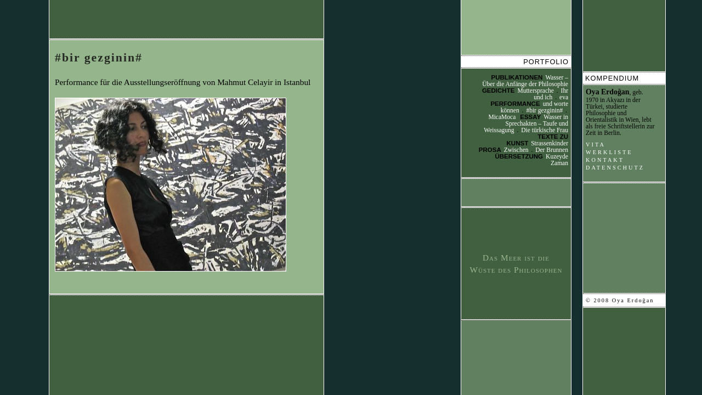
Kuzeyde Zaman (557, 159)
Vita (595, 145)
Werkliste (609, 152)
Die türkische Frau (544, 130)
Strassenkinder (549, 143)
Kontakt (605, 160)
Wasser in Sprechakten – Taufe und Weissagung (526, 123)
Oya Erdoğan (607, 92)
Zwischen (516, 149)
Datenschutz (615, 168)
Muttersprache (535, 90)
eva (563, 97)
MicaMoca (502, 117)
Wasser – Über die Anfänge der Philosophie (525, 80)
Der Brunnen (551, 149)
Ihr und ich (551, 93)
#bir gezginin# (99, 57)
